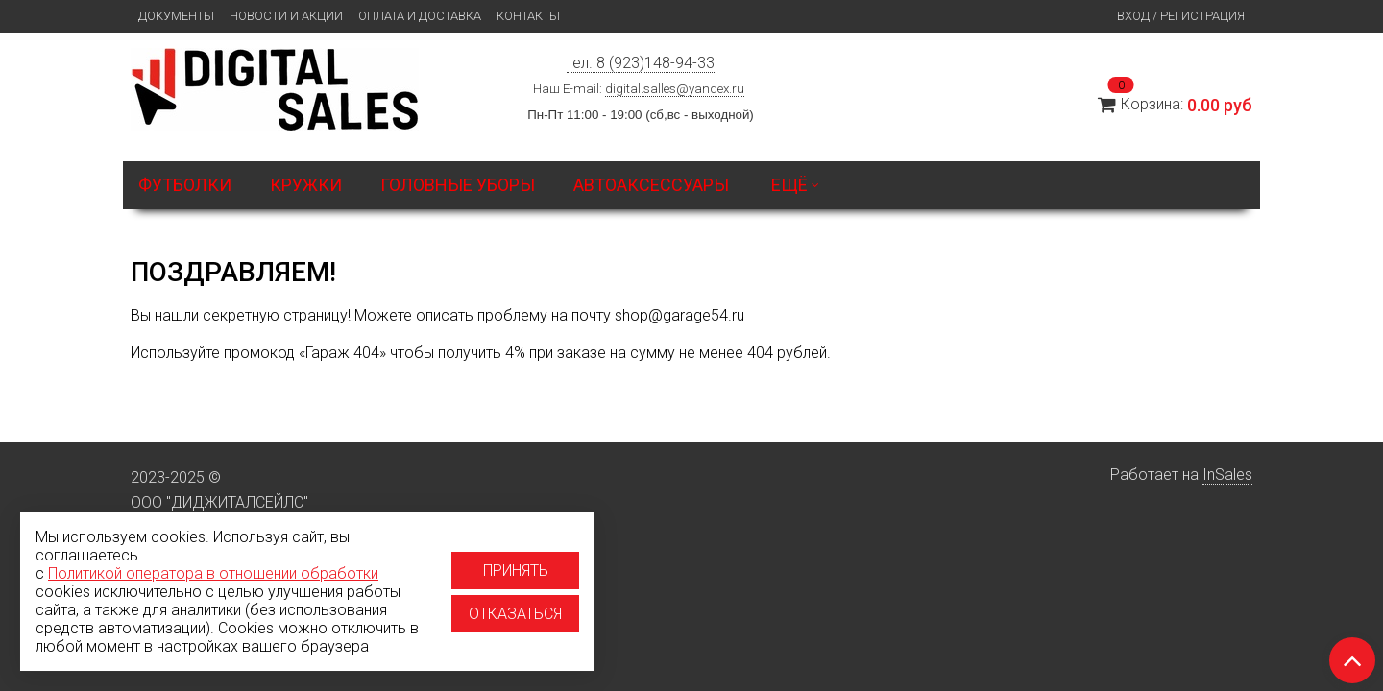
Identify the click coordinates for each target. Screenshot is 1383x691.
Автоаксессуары (651, 185)
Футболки (184, 185)
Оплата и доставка (419, 16)
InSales (1227, 474)
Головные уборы (457, 185)
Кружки (306, 185)
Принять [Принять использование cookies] (515, 570)
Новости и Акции (286, 16)
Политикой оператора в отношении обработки (213, 573)
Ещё (795, 185)
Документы (176, 16)
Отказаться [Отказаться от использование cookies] (515, 614)
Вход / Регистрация (1181, 16)
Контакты (528, 16)
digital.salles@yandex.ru (674, 89)
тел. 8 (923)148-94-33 (641, 63)
